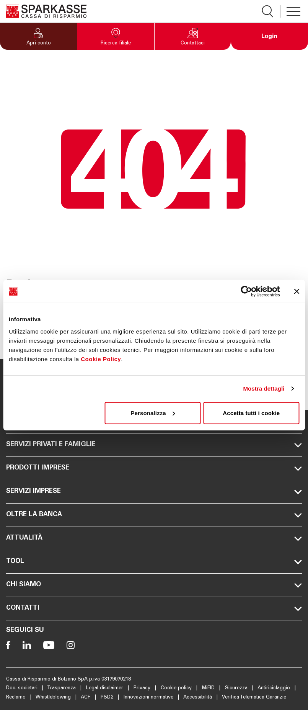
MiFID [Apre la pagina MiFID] (209, 688)
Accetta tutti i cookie (251, 412)
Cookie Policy (101, 358)
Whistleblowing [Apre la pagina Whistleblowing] (54, 697)
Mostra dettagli (263, 388)
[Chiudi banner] (296, 291)
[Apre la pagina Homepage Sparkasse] (46, 11)
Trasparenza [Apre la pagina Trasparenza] (62, 688)
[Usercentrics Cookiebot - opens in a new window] (246, 291)
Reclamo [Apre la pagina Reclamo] (16, 697)
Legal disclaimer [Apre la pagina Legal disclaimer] (105, 688)
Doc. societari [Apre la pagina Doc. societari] (22, 688)
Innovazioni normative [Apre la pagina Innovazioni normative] (149, 697)
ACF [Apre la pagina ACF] (86, 697)
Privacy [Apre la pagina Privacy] (143, 688)
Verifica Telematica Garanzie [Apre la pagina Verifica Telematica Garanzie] (254, 697)
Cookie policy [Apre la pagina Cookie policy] (177, 688)
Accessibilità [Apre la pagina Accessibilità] (198, 697)
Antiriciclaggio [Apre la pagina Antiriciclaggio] (274, 688)
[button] (38, 36)
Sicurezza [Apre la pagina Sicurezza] (237, 688)
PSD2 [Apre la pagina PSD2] (108, 697)
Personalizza (153, 412)
